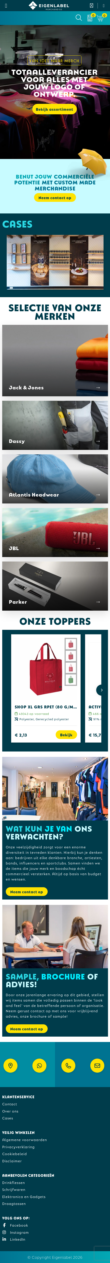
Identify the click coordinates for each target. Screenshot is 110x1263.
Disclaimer (12, 1160)
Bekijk (66, 734)
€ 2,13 (21, 734)
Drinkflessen (13, 1182)
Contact (9, 1103)
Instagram (15, 1232)
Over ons (10, 1111)
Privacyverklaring (18, 1146)
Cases (7, 1117)
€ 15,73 (96, 734)
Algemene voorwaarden (24, 1139)
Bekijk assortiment (54, 109)
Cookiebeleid (14, 1153)
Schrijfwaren (13, 1189)
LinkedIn (13, 1239)
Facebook (15, 1225)
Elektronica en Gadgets (24, 1196)
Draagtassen (14, 1203)
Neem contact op (55, 197)
